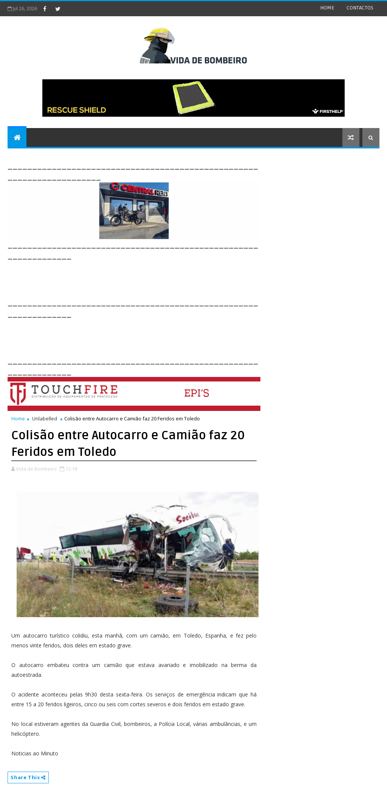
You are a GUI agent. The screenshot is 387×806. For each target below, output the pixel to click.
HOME (327, 8)
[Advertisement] (145, 278)
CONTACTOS (360, 8)
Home (18, 418)
